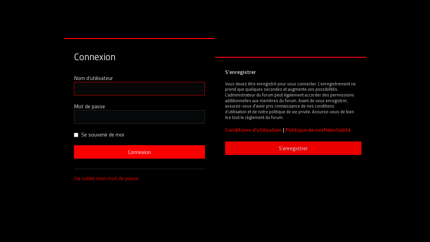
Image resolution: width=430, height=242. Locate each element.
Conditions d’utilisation (253, 129)
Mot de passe (89, 106)
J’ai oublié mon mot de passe (106, 178)
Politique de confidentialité (318, 129)
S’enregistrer (293, 148)
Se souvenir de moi (99, 134)
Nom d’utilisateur (93, 78)
